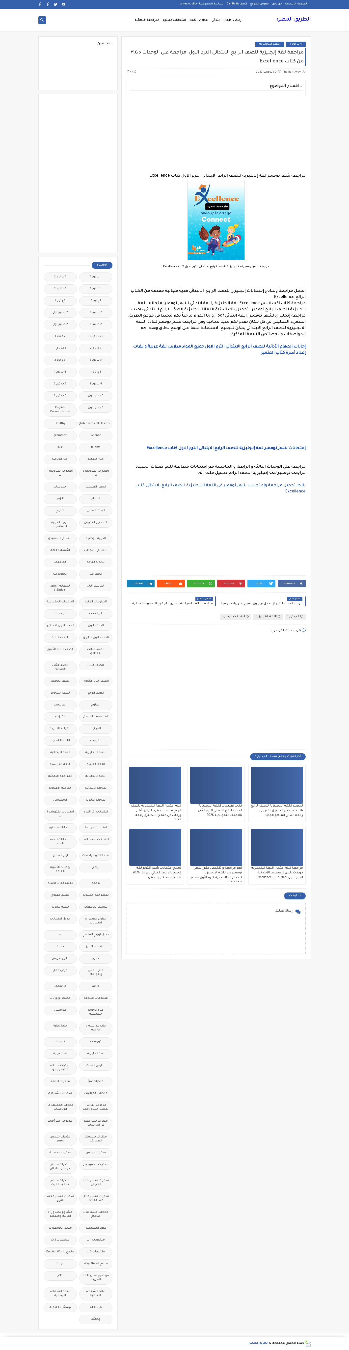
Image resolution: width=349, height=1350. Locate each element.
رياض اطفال (232, 20)
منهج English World (60, 1252)
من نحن (277, 3)
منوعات (60, 1264)
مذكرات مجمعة (60, 1153)
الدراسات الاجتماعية (60, 602)
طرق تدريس (60, 958)
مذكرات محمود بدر (95, 1164)
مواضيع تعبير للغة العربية (95, 1277)
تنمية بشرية (60, 907)
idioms (96, 447)
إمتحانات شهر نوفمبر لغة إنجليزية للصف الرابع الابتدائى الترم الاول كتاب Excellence (226, 448)
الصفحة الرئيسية (296, 3)
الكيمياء (95, 740)
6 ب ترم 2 (60, 396)
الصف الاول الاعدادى (60, 625)
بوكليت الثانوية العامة (60, 869)
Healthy (60, 423)
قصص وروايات (60, 998)
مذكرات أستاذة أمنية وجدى (60, 1067)
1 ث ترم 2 (60, 289)
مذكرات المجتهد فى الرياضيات (60, 1107)
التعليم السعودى (60, 538)
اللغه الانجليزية (95, 776)
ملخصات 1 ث (96, 1240)
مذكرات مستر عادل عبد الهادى (96, 1198)
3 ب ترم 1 (60, 348)
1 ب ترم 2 (60, 277)
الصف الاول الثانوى (96, 637)
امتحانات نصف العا (96, 839)
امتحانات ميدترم (174, 20)
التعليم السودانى (95, 550)
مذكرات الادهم (60, 1081)
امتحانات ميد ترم (235, 616)
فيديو (96, 986)
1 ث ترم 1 (96, 289)
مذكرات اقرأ (96, 1081)
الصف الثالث (60, 637)
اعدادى (204, 20)
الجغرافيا (95, 574)
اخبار (60, 447)
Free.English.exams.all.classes (94, 423)
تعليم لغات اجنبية (60, 883)
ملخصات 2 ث (60, 1240)
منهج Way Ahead (96, 1264)
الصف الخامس (60, 681)
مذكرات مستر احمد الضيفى (96, 1182)
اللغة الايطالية (60, 752)
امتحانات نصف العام (60, 841)
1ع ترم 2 (60, 300)
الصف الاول (96, 625)
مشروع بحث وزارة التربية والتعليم (60, 1214)
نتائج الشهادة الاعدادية (95, 1293)
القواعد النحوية (60, 728)
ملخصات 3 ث (96, 1252)
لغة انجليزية (95, 1053)
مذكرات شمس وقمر (60, 1139)
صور (96, 958)
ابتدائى (216, 20)
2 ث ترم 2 (96, 324)
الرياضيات (96, 614)
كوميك (60, 1042)
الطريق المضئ (293, 20)
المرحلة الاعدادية (60, 788)
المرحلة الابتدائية (95, 788)
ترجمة (96, 883)
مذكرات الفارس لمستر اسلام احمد (95, 1107)
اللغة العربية (96, 764)
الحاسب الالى (96, 586)
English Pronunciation (60, 409)
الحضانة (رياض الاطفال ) (60, 588)
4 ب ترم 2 (96, 384)
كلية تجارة (60, 1026)
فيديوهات (60, 986)
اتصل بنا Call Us (237, 3)
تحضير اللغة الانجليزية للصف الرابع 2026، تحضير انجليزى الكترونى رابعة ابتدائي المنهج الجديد (277, 810)
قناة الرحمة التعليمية (96, 1012)
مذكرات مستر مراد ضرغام (95, 1214)
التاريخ (60, 511)
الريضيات (60, 614)
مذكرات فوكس (96, 1153)
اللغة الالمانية (60, 740)
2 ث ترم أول (60, 324)
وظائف (96, 1319)
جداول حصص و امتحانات (96, 921)
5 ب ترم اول (96, 396)
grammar (60, 435)
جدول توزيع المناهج (95, 935)
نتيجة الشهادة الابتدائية (60, 1293)
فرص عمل (60, 970)
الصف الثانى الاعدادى (60, 667)
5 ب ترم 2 (60, 384)
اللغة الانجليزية (269, 44)
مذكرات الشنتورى (60, 1093)
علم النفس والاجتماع (96, 972)
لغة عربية (60, 1053)
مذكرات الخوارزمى (95, 1093)
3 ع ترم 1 (95, 372)
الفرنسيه (60, 705)
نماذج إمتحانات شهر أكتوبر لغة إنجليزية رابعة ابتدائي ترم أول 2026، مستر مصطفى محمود (156, 872)
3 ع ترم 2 (60, 360)
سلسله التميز (96, 946)
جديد (60, 935)
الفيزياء (60, 717)
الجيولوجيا (60, 574)
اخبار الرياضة (60, 459)
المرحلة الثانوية (95, 800)
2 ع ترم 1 (60, 336)
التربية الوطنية (96, 538)
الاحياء (95, 499)
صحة (60, 946)
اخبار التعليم (95, 459)
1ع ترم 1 (96, 300)
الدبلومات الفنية (96, 602)
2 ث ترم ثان (95, 336)
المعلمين (60, 800)
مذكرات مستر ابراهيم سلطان (60, 1166)
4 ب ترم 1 (296, 44)
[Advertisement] (216, 134)
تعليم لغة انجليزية (96, 895)
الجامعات (60, 562)
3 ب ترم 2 (96, 360)
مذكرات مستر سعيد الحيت (60, 1182)
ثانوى (192, 20)
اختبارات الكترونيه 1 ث (60, 473)
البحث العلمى (95, 511)
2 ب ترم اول (60, 312)
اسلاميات (60, 487)
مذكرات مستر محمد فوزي (60, 1198)
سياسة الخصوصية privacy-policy (201, 3)
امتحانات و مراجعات (95, 855)
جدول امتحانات (60, 919)
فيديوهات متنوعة (96, 998)
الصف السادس (60, 693)
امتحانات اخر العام (95, 812)
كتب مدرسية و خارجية (96, 1028)
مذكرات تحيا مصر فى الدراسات (96, 1123)
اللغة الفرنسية (60, 764)
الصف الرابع (96, 693)
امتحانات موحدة (96, 828)
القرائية (96, 728)
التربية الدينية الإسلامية (60, 524)
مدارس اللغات (96, 1065)
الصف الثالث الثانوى (60, 649)
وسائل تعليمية (60, 1307)
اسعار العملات (95, 487)
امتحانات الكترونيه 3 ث (60, 814)
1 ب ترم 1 (96, 277)
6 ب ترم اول (96, 407)
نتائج (60, 1275)
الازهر (60, 499)
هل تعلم (96, 1307)
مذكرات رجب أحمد (60, 1121)
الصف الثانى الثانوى (96, 681)
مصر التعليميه (95, 1228)
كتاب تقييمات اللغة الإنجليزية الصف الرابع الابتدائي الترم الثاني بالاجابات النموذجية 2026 (220, 810)
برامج (96, 867)
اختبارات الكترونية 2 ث (96, 473)
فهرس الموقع (259, 3)
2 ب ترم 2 (96, 312)
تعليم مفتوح (60, 895)
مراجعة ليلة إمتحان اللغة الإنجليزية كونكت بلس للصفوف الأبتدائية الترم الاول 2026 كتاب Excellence (277, 872)
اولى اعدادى (60, 855)
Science (95, 435)
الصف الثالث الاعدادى (95, 651)
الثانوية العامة (60, 550)
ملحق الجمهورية (60, 1228)
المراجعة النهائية (147, 20)
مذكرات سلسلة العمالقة (96, 1139)
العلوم (95, 705)
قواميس (60, 1010)
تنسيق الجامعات (95, 907)
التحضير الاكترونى (95, 522)
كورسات (95, 1042)
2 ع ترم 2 (95, 348)
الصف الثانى (96, 665)
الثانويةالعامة (95, 562)
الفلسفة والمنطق (95, 717)
